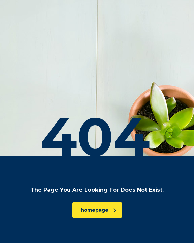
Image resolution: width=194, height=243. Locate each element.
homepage (98, 210)
